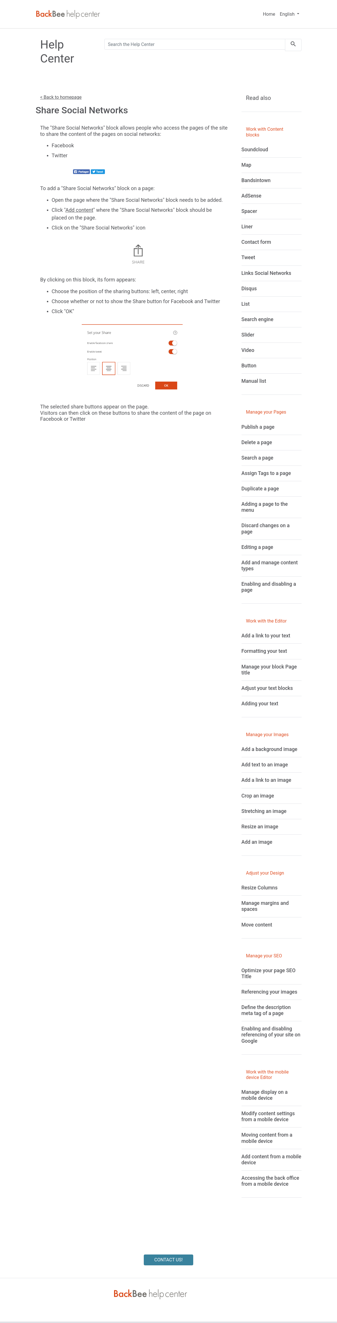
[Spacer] (249, 211)
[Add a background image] (270, 749)
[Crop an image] (258, 796)
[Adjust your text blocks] (267, 688)
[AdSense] (252, 196)
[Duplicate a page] (260, 489)
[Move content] (257, 925)
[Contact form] (256, 242)
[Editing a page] (257, 547)
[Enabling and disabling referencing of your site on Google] (271, 1035)
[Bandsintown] (256, 180)
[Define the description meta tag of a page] (266, 1010)
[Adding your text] (260, 703)
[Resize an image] (260, 826)
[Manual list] (254, 381)
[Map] (247, 165)
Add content (79, 210)
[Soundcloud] (255, 149)
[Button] (249, 365)
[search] (293, 45)
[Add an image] (257, 842)
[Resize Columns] (260, 888)
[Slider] (248, 335)
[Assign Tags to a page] (266, 473)
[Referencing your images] (270, 992)
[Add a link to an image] (266, 780)
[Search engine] (258, 319)
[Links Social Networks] (266, 273)
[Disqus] (249, 288)
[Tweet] (248, 257)
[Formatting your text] (264, 651)
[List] (246, 304)
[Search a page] (258, 458)
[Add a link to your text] (266, 636)
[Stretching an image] (264, 811)
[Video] (248, 350)
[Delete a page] (257, 442)
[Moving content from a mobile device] (267, 1138)
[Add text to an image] (265, 765)
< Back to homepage (61, 97)
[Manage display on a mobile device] (265, 1095)
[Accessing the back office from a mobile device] (270, 1181)
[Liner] (247, 226)
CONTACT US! (168, 1259)
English (288, 14)
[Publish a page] (258, 427)
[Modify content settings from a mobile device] (268, 1116)
